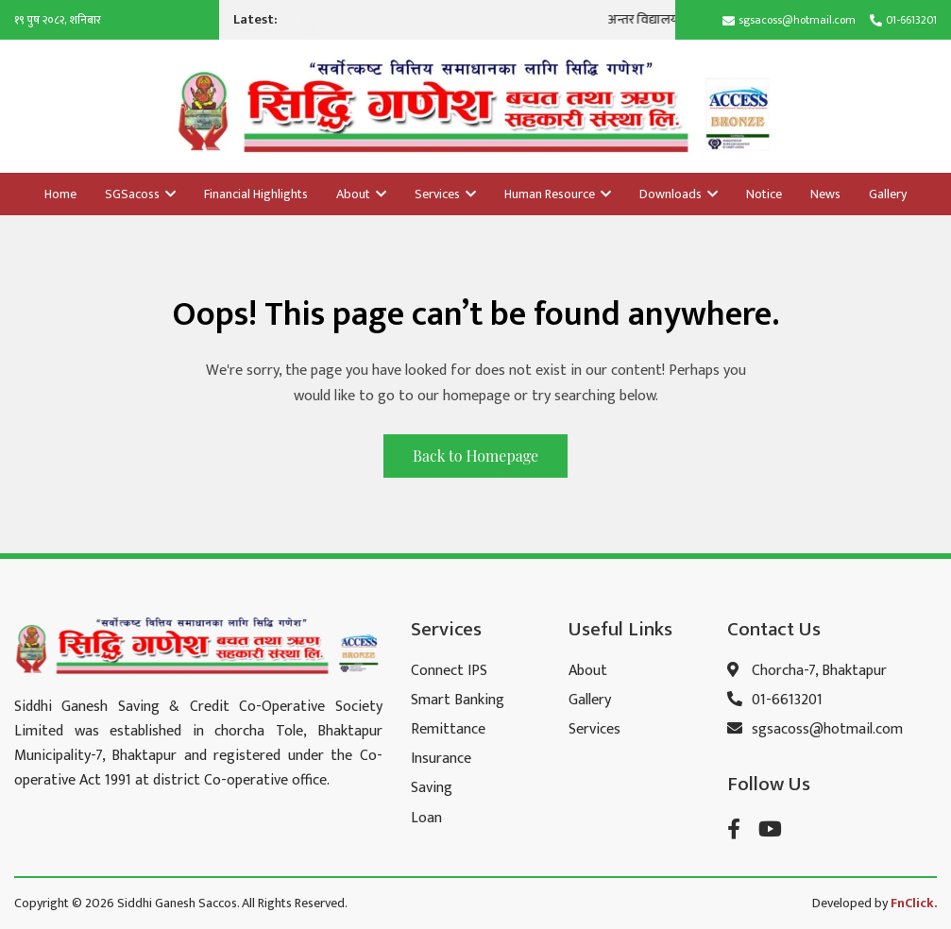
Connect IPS (449, 671)
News (825, 194)
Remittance (448, 729)
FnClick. (914, 903)
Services (445, 194)
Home (60, 194)
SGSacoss (140, 194)
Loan (426, 818)
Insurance (441, 758)
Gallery (888, 194)
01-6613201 (911, 19)
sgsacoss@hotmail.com (797, 19)
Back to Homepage (475, 455)
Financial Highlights (256, 194)
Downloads (678, 194)
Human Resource (557, 194)
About (361, 194)
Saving (431, 788)
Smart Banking (457, 700)
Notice (764, 194)
